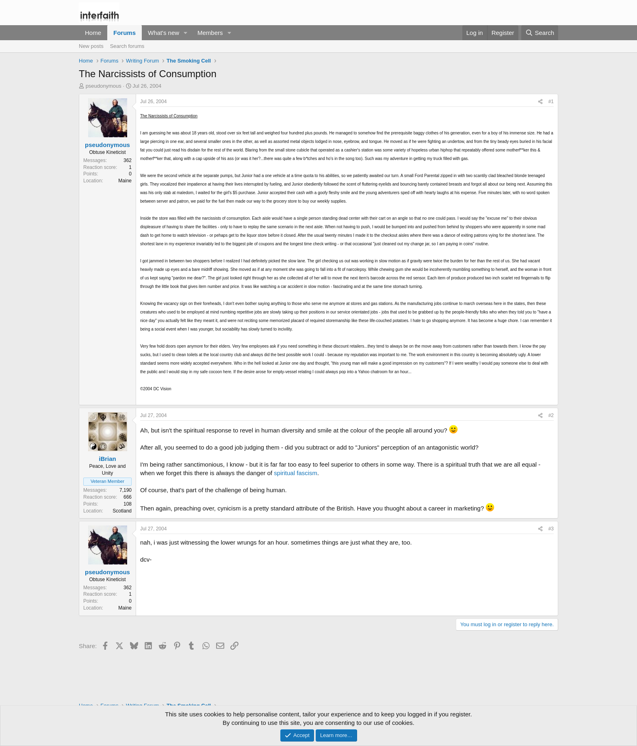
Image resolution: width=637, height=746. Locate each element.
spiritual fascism (295, 472)
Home (93, 32)
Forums (124, 32)
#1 (551, 101)
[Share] (540, 101)
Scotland (122, 511)
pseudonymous (103, 86)
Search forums (127, 46)
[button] (185, 32)
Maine (125, 181)
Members (210, 32)
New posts (91, 46)
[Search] (539, 32)
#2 (551, 415)
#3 (551, 529)
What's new (163, 32)
